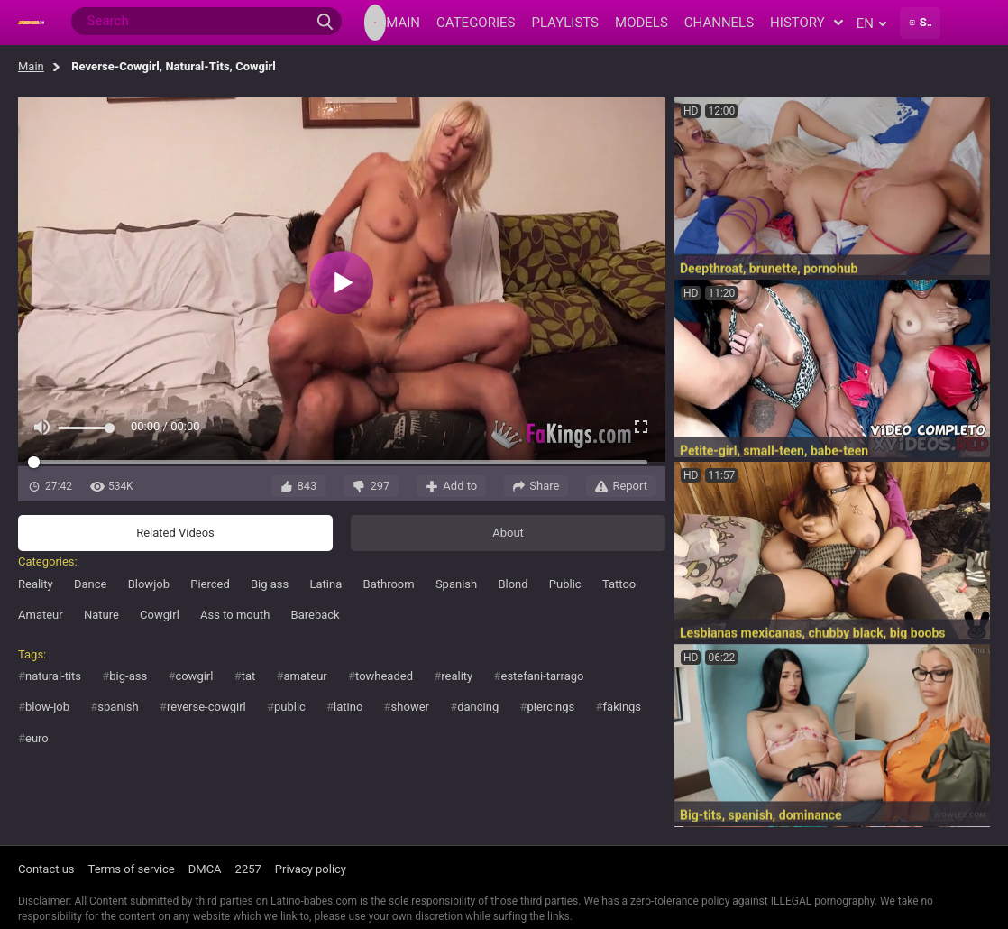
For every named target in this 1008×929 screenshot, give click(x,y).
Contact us (46, 869)
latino (348, 706)
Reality (35, 584)
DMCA (205, 869)
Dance (90, 584)
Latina (326, 584)
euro (37, 738)
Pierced (210, 584)
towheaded (384, 676)
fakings (622, 706)
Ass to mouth (235, 614)
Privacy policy (310, 869)
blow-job (47, 706)
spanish (117, 706)
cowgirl (194, 676)
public (290, 706)
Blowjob (149, 584)
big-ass (128, 676)
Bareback (315, 614)
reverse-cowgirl (206, 706)
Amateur (40, 614)
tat (249, 676)
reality (456, 676)
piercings (551, 706)
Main (31, 66)
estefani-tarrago (541, 676)
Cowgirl (159, 614)
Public (565, 584)
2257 (248, 869)
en (871, 23)
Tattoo (619, 584)
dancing (478, 706)
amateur (304, 676)
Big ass (270, 584)
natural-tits (53, 676)
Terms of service (131, 869)
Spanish (456, 584)
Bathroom (389, 584)
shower (410, 706)
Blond (512, 584)
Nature (101, 614)
